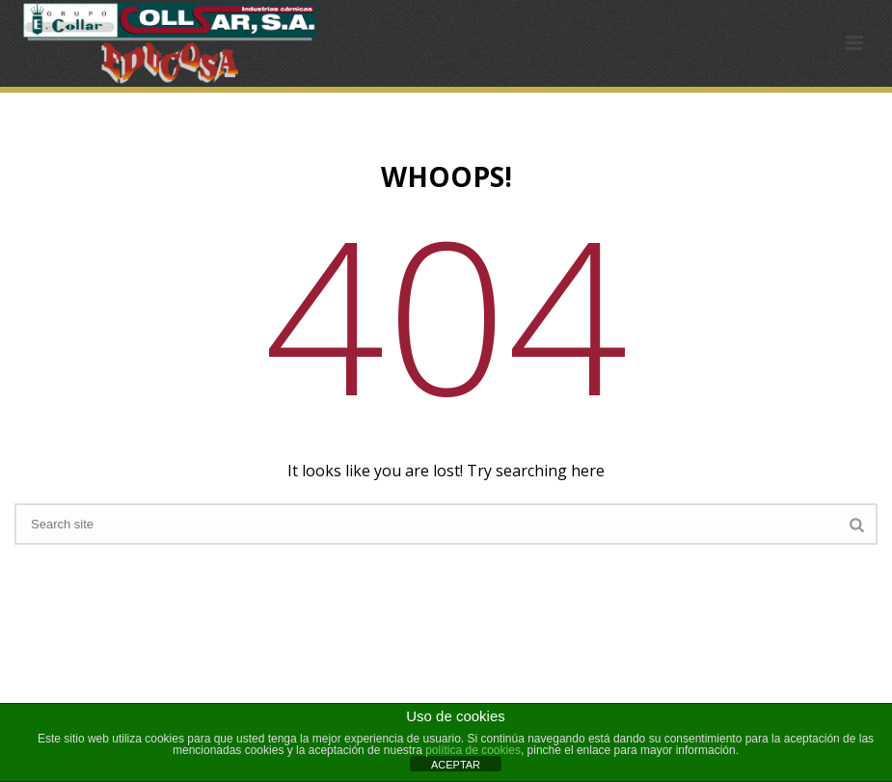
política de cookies (473, 750)
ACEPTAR (455, 764)
